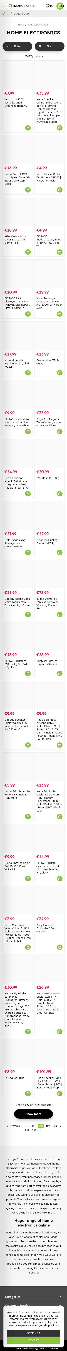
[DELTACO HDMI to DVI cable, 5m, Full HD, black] (17, 636)
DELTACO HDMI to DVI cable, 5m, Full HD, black (15, 664)
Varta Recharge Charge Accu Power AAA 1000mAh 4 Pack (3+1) (49, 303)
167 (34, 1125)
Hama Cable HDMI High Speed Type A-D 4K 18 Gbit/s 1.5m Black (17, 179)
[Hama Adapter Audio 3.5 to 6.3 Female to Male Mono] (17, 767)
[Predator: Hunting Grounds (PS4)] (49, 515)
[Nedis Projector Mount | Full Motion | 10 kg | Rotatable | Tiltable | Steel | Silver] (17, 453)
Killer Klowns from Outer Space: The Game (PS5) (15, 239)
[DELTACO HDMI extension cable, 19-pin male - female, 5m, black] (49, 838)
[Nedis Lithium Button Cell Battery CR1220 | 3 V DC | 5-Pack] (49, 149)
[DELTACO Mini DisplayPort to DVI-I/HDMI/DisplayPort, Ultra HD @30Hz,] (17, 274)
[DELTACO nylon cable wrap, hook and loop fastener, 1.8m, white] (17, 394)
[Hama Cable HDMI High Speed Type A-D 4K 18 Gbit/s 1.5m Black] (17, 149)
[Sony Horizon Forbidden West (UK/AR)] (49, 900)
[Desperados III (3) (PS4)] (49, 335)
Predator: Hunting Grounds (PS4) (47, 541)
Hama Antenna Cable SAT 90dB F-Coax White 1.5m (17, 866)
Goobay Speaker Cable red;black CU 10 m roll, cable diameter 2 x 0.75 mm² (17, 724)
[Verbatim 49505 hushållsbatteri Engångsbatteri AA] (17, 75)
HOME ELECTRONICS (37, 24)
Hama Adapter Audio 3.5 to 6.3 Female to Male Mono (17, 794)
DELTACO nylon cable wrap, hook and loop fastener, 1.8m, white (17, 422)
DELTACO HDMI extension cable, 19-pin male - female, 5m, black (48, 867)
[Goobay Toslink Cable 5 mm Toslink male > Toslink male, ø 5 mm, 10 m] (17, 574)
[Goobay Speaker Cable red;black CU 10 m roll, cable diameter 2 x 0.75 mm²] (17, 695)
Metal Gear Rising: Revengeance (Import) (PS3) (15, 543)
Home (21, 24)
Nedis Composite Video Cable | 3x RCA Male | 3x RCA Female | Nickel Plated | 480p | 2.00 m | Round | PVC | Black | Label (17, 933)
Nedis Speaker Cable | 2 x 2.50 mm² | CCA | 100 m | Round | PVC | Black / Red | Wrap (49, 1082)
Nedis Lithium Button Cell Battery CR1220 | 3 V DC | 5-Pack (48, 177)
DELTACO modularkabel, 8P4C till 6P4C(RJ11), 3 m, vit (48, 241)
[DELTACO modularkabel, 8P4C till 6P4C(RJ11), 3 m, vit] (49, 211)
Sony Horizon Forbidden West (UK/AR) (45, 928)
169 (48, 1125)
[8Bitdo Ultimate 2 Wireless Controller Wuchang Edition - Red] (49, 574)
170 (55, 1125)
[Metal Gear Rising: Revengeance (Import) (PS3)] (17, 515)
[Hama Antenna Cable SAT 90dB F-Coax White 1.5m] (17, 838)
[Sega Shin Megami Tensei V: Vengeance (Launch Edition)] (49, 394)
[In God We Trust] (17, 1053)
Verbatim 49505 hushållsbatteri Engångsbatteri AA (15, 102)
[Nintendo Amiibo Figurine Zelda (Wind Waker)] (17, 335)
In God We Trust (14, 1078)
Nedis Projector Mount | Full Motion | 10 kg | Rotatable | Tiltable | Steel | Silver (16, 482)
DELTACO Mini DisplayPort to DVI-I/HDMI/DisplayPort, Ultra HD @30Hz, (17, 303)
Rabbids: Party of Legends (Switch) (46, 662)
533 (27, 1129)
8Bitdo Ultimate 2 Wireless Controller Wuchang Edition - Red (47, 603)
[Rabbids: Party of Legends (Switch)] (49, 636)
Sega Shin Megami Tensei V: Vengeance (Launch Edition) (48, 422)
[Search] (33, 13)
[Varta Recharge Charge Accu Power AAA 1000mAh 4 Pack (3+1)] (49, 274)
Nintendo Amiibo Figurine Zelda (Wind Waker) (16, 363)
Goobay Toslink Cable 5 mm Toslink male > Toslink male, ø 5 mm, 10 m (17, 603)
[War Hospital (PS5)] (49, 453)
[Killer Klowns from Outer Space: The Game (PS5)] (17, 211)
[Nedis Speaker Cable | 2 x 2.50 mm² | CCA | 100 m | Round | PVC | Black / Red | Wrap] (49, 1053)
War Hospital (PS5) (47, 478)
